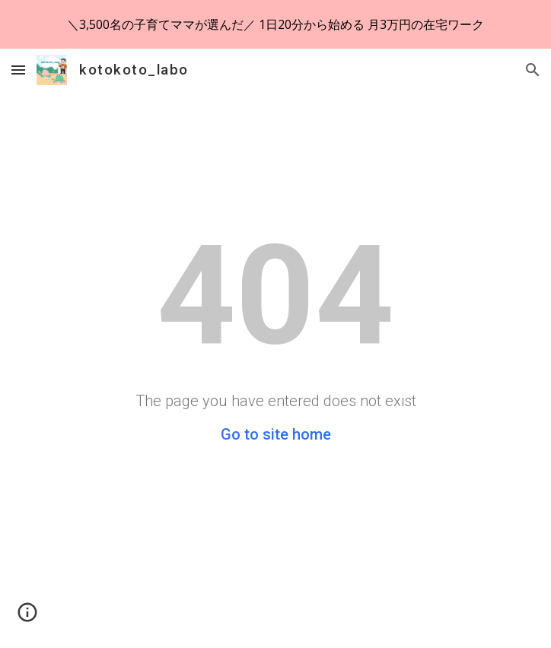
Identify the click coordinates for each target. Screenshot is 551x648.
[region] (275, 24)
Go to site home (276, 434)
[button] (18, 70)
